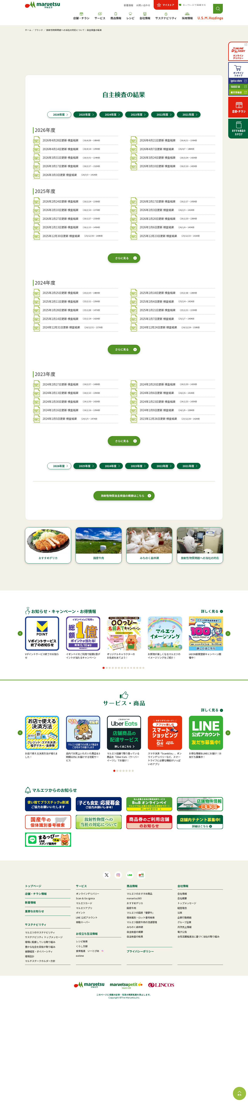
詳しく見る (212, 709)
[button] (103, 766)
